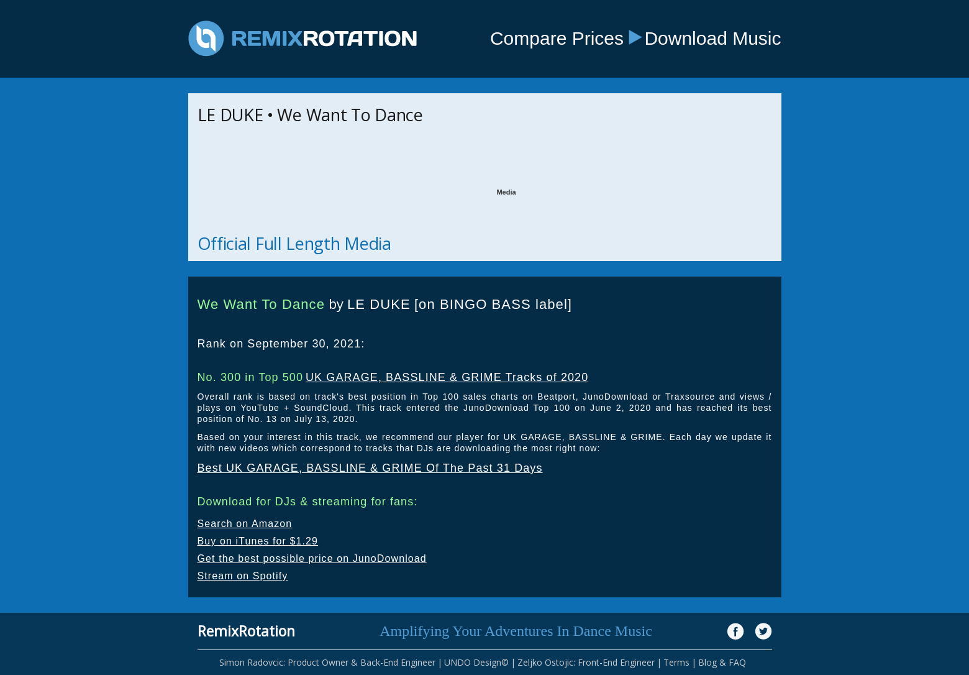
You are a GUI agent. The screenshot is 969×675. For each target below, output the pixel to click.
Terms (676, 662)
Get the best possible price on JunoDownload (312, 558)
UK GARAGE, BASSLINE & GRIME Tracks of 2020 (447, 377)
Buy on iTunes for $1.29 (258, 541)
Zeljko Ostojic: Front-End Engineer (586, 662)
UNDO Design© (476, 662)
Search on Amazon (245, 523)
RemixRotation (246, 631)
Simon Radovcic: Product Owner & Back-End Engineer (327, 662)
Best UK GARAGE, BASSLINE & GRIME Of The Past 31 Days (370, 468)
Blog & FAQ (722, 662)
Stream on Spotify (243, 576)
